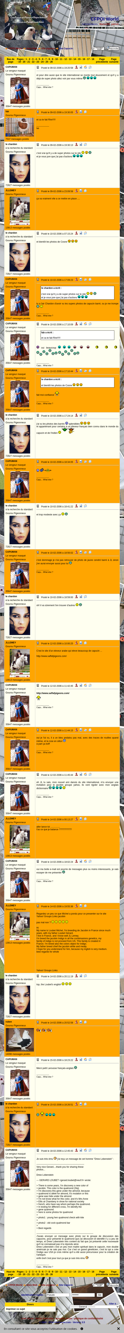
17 (88, 59)
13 (70, 59)
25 (47, 61)
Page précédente (102, 60)
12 (65, 59)
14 (74, 59)
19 (19, 61)
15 (79, 59)
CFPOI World (15, 48)
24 (42, 61)
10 (56, 59)
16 (84, 59)
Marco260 (104, 24)
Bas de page (10, 60)
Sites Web (31, 48)
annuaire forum (64, 1318)
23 (38, 61)
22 (33, 61)
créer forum (27, 1318)
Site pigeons (48, 48)
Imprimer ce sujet (15, 1309)
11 (61, 59)
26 (51, 61)
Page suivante (114, 60)
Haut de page (10, 1273)
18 (93, 59)
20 (24, 61)
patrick (115, 24)
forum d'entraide (44, 1318)
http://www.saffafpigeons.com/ (52, 693)
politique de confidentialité (88, 1318)
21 (28, 61)
